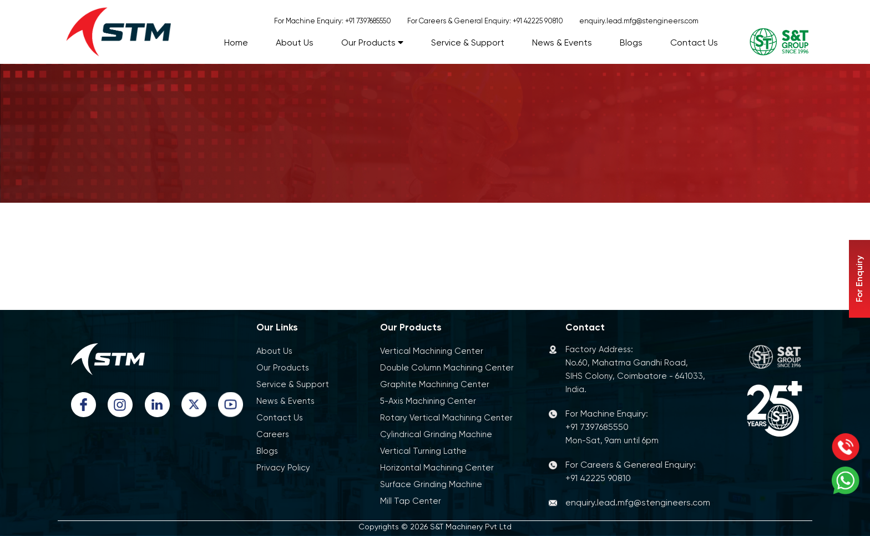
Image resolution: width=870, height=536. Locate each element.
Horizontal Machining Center (437, 468)
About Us (294, 42)
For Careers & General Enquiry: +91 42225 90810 (485, 21)
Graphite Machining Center (434, 384)
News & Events (562, 42)
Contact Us (694, 42)
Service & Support (467, 42)
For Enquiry (859, 279)
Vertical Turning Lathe (423, 451)
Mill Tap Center (410, 501)
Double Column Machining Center (447, 368)
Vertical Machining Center (431, 351)
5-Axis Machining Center (428, 401)
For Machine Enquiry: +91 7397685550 (332, 21)
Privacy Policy (283, 468)
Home (236, 42)
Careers (272, 434)
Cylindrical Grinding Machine (436, 434)
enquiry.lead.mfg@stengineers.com (639, 21)
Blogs (631, 42)
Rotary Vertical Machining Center (446, 418)
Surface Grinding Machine (431, 484)
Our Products (372, 42)
